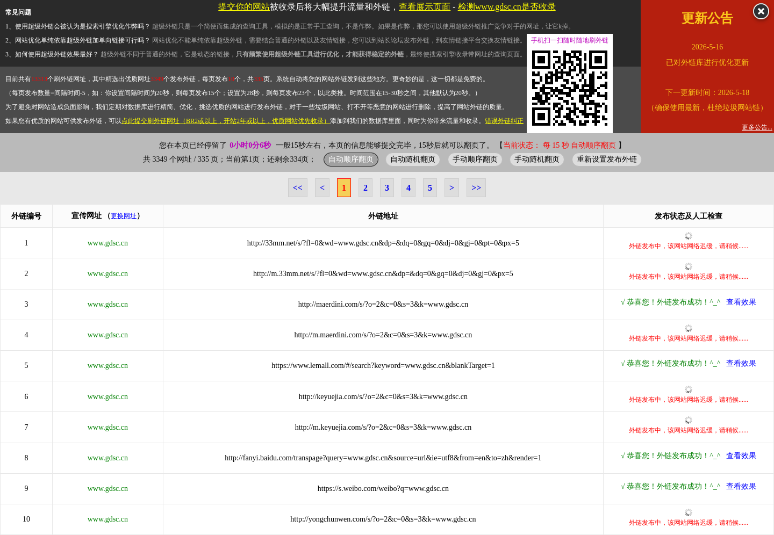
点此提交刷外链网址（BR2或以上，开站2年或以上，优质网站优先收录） (225, 121)
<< (298, 187)
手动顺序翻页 (475, 159)
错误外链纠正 (504, 121)
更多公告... (757, 127)
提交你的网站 (244, 6)
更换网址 (124, 216)
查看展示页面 (424, 6)
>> (476, 187)
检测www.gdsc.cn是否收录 (507, 6)
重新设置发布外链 (607, 159)
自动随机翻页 (412, 159)
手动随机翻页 (537, 159)
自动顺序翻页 (351, 159)
